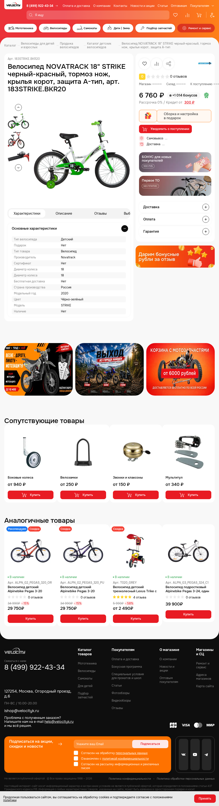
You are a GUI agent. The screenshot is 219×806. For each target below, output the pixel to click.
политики (9, 800)
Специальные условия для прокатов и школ (128, 676)
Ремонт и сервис (202, 665)
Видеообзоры (121, 700)
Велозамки (69, 478)
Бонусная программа (127, 667)
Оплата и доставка (76, 6)
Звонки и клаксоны (128, 478)
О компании (101, 6)
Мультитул (174, 478)
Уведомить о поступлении (165, 129)
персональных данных (132, 753)
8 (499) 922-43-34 (40, 6)
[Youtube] (195, 754)
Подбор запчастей (85, 695)
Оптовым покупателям (169, 680)
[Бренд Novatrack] (204, 64)
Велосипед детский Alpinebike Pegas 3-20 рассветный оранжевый (26, 589)
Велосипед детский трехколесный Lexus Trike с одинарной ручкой (135, 589)
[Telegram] (206, 754)
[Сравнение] (187, 15)
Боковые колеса (20, 478)
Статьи (163, 6)
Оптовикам (179, 6)
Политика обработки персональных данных (186, 778)
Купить (30, 494)
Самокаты (85, 678)
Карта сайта (205, 686)
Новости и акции (142, 6)
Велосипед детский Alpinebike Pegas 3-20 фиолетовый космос (77, 589)
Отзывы (100, 213)
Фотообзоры (121, 693)
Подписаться (152, 744)
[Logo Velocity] (13, 10)
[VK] (183, 754)
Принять (205, 798)
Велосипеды (87, 671)
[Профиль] (210, 15)
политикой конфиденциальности (125, 759)
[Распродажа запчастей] (38, 369)
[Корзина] (199, 15)
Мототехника (87, 663)
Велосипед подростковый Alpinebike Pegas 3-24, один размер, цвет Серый (187, 589)
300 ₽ (189, 102)
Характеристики (27, 213)
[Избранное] (175, 15)
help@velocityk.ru (59, 721)
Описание (64, 213)
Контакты (120, 6)
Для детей (85, 686)
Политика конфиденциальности (130, 778)
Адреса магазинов (203, 677)
